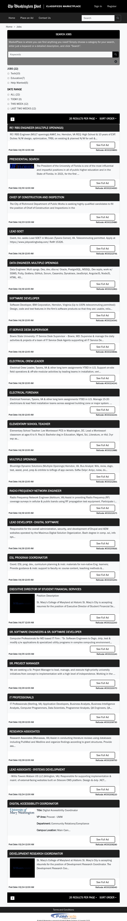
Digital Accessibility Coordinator (33, 803)
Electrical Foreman (23, 392)
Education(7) (18, 78)
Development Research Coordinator (36, 853)
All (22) (15, 94)
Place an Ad (26, 17)
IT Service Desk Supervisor (28, 329)
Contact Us (45, 17)
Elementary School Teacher (29, 424)
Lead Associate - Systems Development (37, 769)
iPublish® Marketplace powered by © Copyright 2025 (63, 916)
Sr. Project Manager (24, 663)
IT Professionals (21, 697)
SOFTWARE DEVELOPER (24, 298)
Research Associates (24, 731)
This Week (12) (19, 103)
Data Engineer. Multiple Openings (33, 263)
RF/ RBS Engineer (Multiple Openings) (36, 127)
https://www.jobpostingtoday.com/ (29, 242)
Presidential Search (24, 159)
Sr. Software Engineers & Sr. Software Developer (45, 632)
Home (12, 17)
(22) (12, 68)
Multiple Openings (22, 459)
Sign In (98, 6)
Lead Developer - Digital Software (34, 522)
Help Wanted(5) (19, 82)
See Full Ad (102, 145)
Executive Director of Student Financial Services (45, 589)
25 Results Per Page (82, 118)
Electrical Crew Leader (26, 361)
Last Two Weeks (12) (23, 108)
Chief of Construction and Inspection (36, 197)
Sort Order (107, 118)
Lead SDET (16, 231)
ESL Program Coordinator (28, 557)
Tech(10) (15, 73)
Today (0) (16, 99)
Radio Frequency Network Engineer (35, 490)
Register (111, 6)
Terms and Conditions (63, 909)
